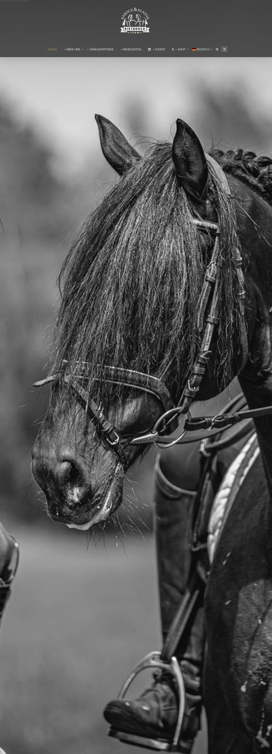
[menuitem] (200, 49)
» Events (156, 49)
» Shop (178, 49)
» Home (51, 49)
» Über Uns (72, 49)
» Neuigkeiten (131, 49)
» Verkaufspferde (100, 49)
